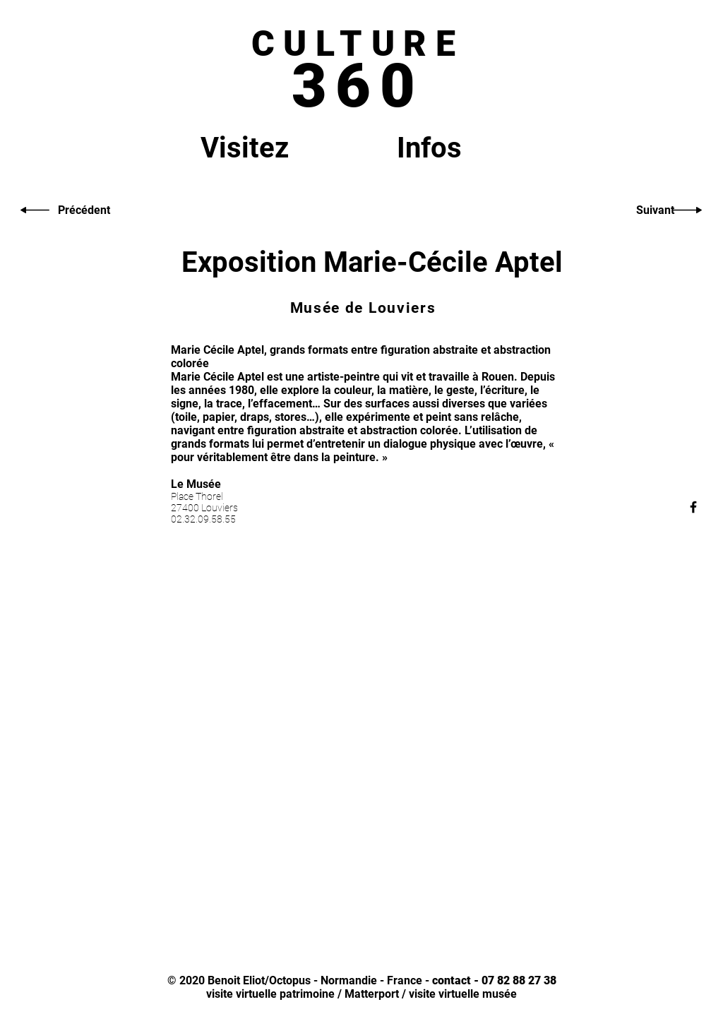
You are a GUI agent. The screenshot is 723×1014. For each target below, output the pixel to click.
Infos (429, 148)
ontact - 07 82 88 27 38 (497, 980)
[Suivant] (655, 210)
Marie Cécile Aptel (217, 376)
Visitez (245, 148)
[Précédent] (84, 210)
